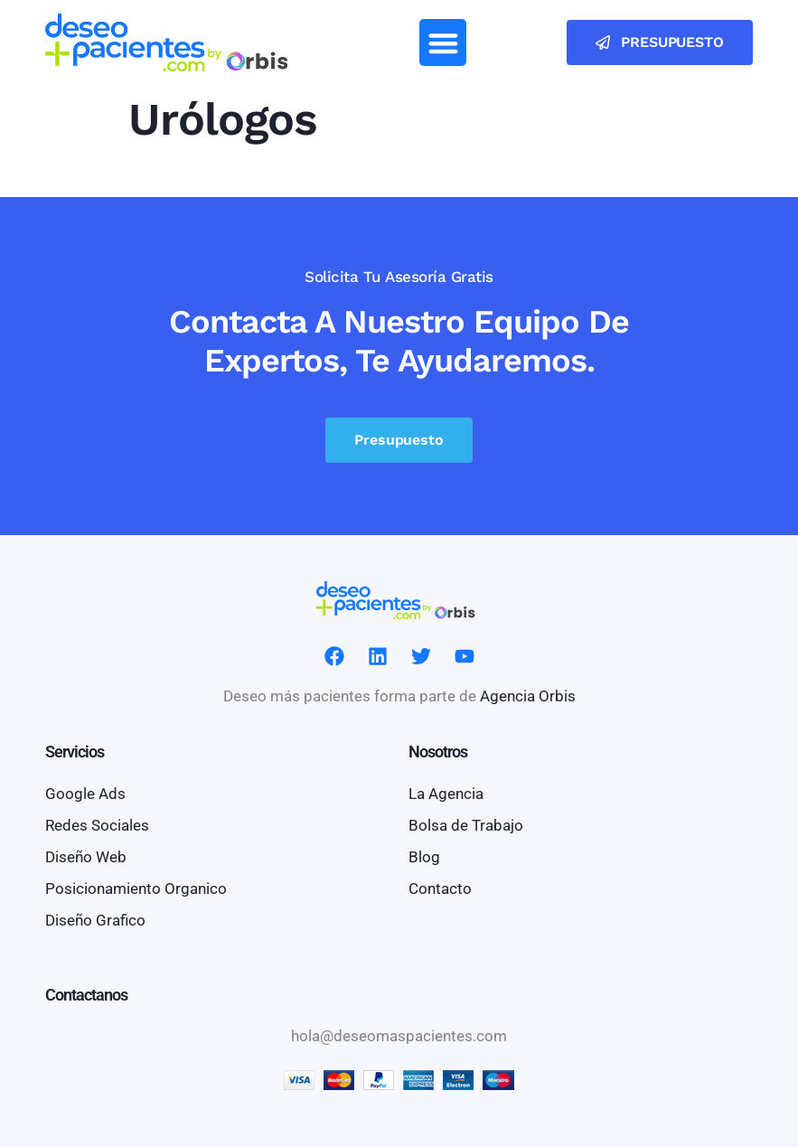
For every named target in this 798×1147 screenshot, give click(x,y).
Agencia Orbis (528, 696)
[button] (443, 43)
